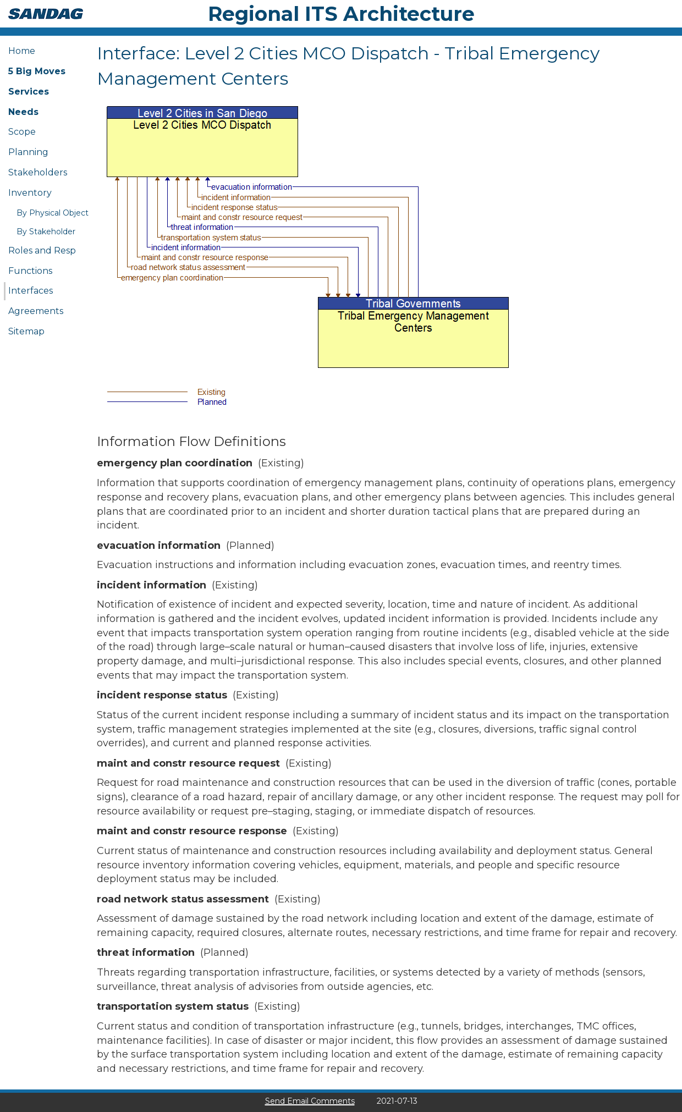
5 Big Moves (36, 71)
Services (28, 91)
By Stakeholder (45, 231)
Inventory (30, 193)
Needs (23, 112)
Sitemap (26, 331)
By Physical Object (52, 213)
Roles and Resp (42, 250)
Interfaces (30, 290)
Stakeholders (37, 172)
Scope (22, 131)
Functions (30, 271)
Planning (28, 152)
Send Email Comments (310, 1101)
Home (21, 51)
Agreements (35, 311)
